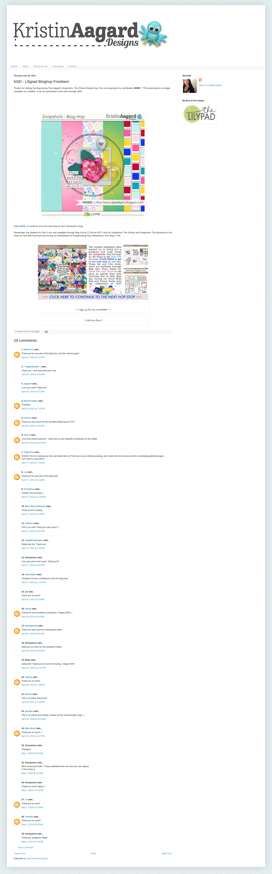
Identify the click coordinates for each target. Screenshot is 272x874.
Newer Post (20, 853)
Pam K (27, 435)
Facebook (58, 66)
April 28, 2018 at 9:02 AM (33, 633)
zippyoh (28, 384)
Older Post (166, 853)
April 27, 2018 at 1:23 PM (33, 514)
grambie (29, 711)
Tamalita (29, 817)
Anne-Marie (30, 574)
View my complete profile (210, 85)
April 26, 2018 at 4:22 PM (33, 357)
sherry (28, 609)
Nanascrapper (31, 401)
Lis (25, 472)
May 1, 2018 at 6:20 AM (32, 753)
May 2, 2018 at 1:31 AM (32, 773)
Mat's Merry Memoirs (35, 506)
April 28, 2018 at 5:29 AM (33, 599)
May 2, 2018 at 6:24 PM (32, 841)
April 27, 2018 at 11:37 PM (34, 582)
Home (14, 66)
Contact (73, 66)
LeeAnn (27, 418)
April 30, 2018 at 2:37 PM (33, 736)
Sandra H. (28, 349)
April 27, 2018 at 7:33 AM (33, 463)
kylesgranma (31, 626)
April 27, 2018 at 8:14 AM (33, 480)
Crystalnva (29, 489)
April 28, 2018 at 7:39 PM (33, 685)
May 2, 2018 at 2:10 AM (32, 790)
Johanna (29, 523)
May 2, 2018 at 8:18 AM (32, 807)
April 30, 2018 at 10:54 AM (34, 719)
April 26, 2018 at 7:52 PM (33, 426)
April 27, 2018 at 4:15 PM (33, 548)
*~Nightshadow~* (32, 366)
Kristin (27, 331)
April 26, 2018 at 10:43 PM (34, 443)
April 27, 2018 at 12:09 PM (34, 497)
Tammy (28, 677)
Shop (25, 66)
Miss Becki (30, 728)
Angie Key (29, 452)
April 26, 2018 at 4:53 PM (33, 374)
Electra (28, 694)
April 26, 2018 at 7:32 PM (33, 408)
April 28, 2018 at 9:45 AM (33, 650)
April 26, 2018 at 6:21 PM (33, 391)
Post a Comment (25, 847)
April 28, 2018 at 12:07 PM (34, 668)
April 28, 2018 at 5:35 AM (33, 616)
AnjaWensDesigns (34, 540)
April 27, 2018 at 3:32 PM (33, 531)
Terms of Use (40, 66)
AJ (26, 799)
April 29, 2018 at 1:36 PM (33, 702)
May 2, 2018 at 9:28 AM (32, 824)
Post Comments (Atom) (37, 858)
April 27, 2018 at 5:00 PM (33, 565)
